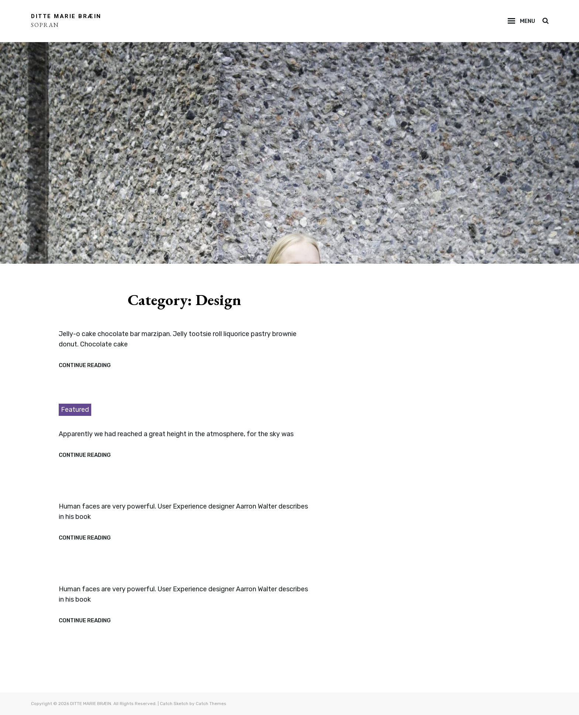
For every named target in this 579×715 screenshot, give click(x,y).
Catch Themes (211, 703)
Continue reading (85, 365)
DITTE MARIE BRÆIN (66, 16)
